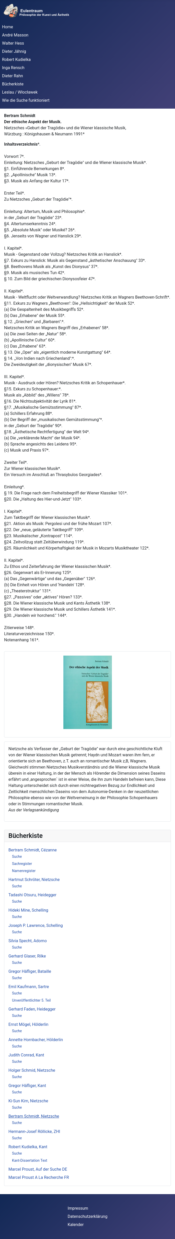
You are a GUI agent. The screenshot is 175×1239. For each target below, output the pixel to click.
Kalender (76, 1224)
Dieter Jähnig (14, 51)
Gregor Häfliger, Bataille (29, 971)
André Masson (15, 35)
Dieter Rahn (12, 75)
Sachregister (22, 864)
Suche (17, 856)
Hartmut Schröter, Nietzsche (34, 879)
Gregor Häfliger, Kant (27, 1085)
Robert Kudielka (16, 59)
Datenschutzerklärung (88, 1216)
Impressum (78, 1208)
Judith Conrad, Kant (26, 1055)
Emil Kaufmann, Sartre (28, 986)
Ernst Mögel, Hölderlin (28, 1024)
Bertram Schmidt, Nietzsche (33, 1116)
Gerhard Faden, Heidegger (32, 1009)
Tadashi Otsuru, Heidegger (32, 894)
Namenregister (24, 871)
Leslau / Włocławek (20, 92)
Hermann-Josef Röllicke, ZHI (34, 1131)
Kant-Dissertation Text (29, 1160)
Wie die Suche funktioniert (26, 100)
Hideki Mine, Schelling (28, 910)
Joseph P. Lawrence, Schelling (35, 925)
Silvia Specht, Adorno (27, 940)
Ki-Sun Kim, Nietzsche (28, 1101)
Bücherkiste (13, 84)
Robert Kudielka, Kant (27, 1146)
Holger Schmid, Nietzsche (31, 1070)
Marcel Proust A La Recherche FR (38, 1177)
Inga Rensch (13, 67)
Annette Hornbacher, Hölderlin (35, 1039)
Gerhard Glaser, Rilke (27, 956)
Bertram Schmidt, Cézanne (32, 850)
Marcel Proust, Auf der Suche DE (37, 1169)
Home (7, 26)
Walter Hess (13, 43)
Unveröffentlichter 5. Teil (31, 1000)
